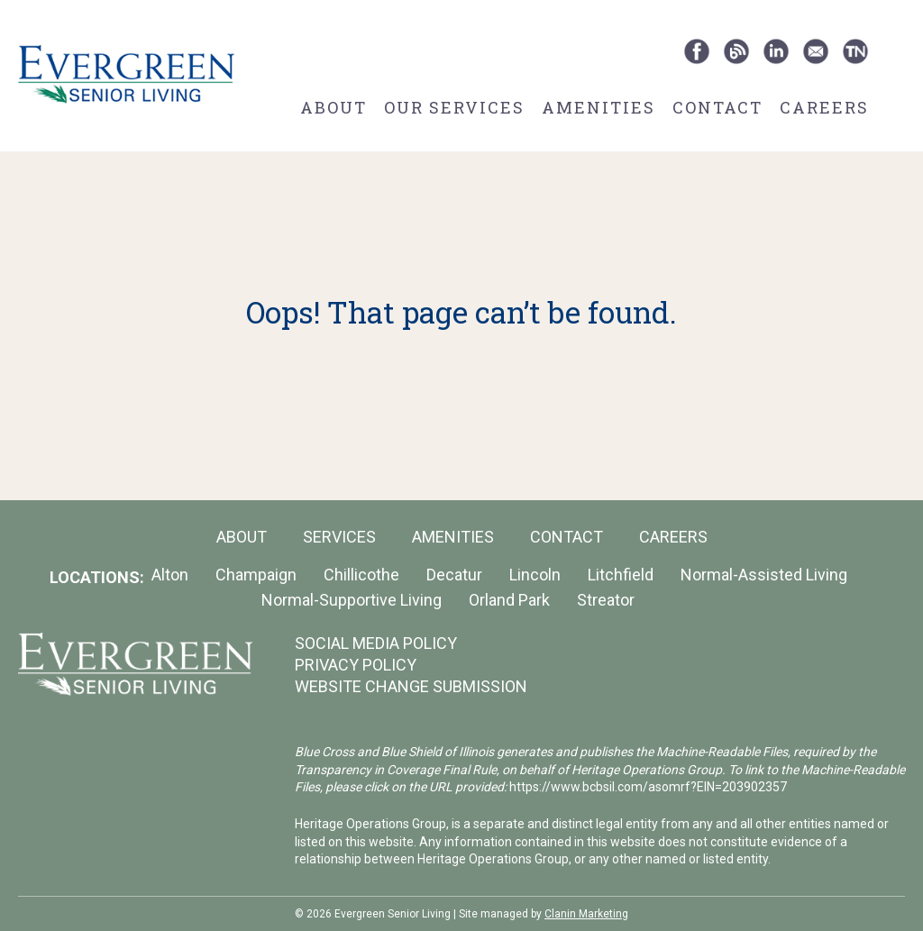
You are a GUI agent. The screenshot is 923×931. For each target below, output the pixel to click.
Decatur (454, 574)
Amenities (598, 107)
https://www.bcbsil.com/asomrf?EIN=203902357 (648, 787)
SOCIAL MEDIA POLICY (376, 643)
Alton (169, 574)
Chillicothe (361, 574)
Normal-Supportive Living (351, 599)
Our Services (454, 107)
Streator (606, 599)
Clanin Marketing (586, 914)
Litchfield (620, 574)
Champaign (256, 574)
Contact (717, 107)
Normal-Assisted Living (764, 574)
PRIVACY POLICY (355, 664)
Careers (824, 107)
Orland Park (509, 599)
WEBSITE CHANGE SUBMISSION (411, 686)
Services (339, 536)
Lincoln (535, 574)
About (333, 107)
